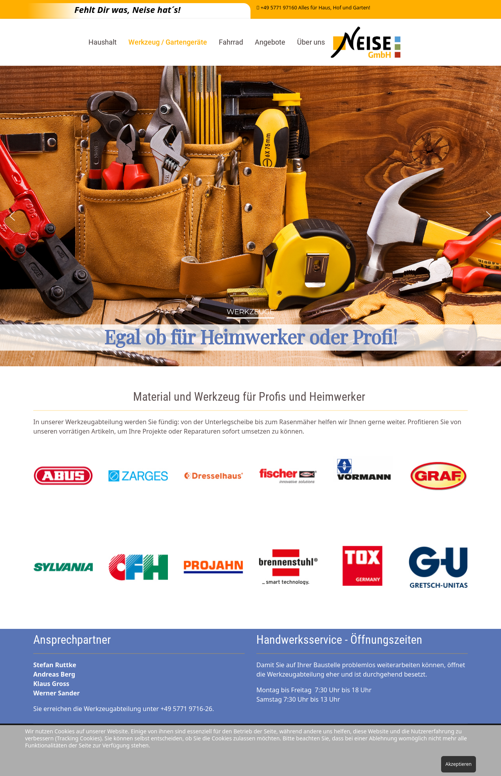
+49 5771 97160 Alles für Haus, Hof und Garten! (315, 7)
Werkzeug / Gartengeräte (167, 42)
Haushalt (102, 42)
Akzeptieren (458, 764)
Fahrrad (231, 42)
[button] (12, 216)
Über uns (311, 42)
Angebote (270, 42)
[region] (250, 216)
